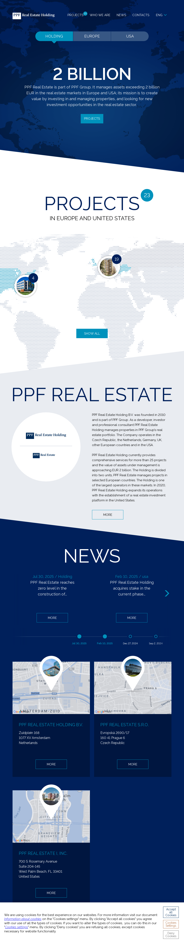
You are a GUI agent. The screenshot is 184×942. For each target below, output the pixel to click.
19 (117, 259)
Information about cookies (22, 919)
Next (167, 593)
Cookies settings (16, 927)
